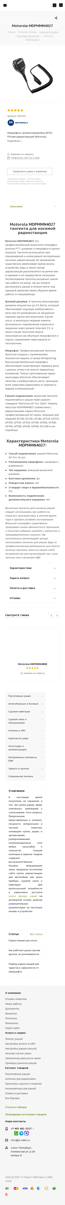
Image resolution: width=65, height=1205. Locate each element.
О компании (13, 993)
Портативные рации (17, 1074)
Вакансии (11, 1013)
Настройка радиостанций (20, 1048)
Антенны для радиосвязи (20, 1078)
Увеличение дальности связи (23, 1058)
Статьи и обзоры (16, 1107)
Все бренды (12, 1098)
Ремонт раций (14, 1038)
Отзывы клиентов (16, 999)
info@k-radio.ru (20, 1140)
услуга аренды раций (23, 896)
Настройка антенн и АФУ (20, 1043)
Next (57, 616)
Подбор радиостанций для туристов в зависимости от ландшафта (24, 968)
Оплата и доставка (16, 1093)
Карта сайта (12, 1028)
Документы (12, 1008)
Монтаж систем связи (18, 1053)
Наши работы (13, 1003)
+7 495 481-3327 (21, 1128)
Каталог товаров (16, 1068)
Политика (11, 1018)
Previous (51, 616)
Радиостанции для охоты (23, 940)
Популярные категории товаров (25, 1114)
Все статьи (36, 934)
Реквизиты (11, 1023)
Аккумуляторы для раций (20, 1088)
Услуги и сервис (15, 1032)
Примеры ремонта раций (20, 1063)
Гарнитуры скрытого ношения (23, 1083)
